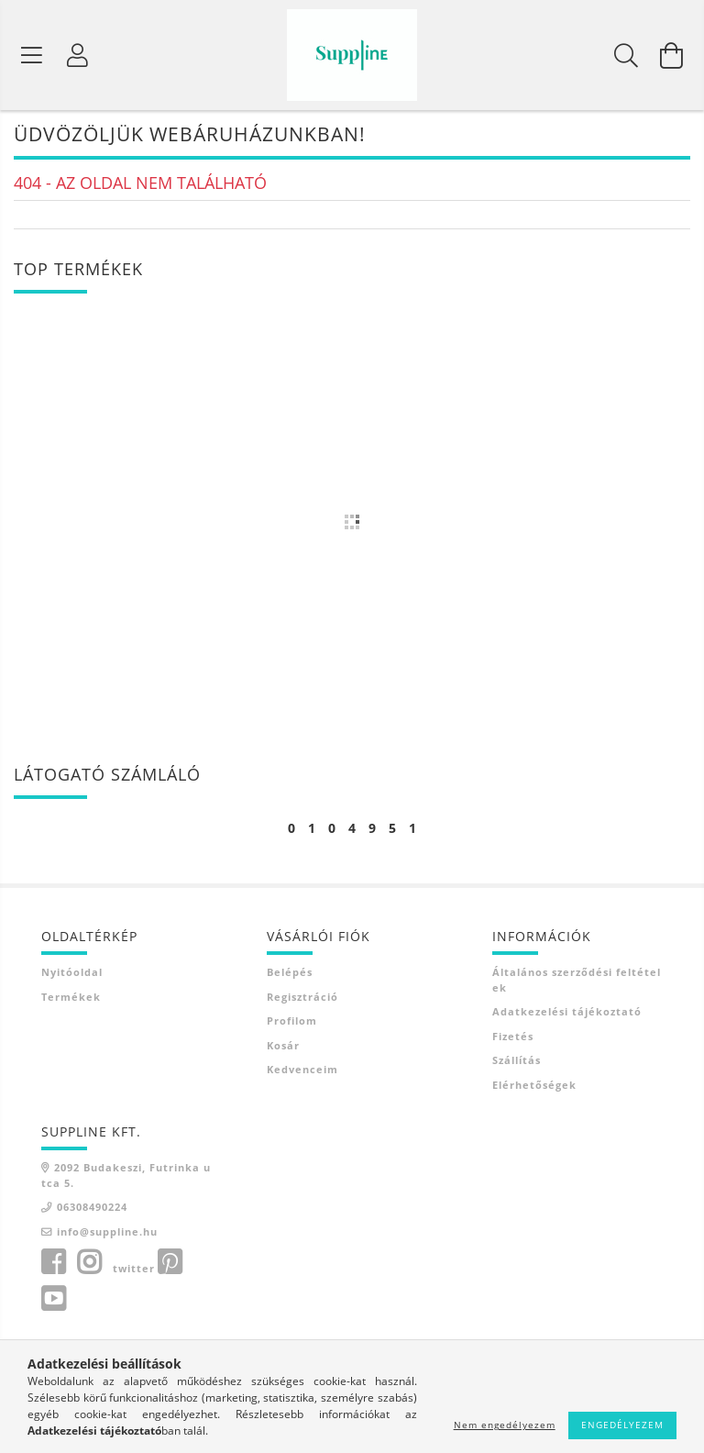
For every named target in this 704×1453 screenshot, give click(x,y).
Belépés (290, 974)
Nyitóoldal (72, 974)
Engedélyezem (622, 1424)
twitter (134, 1270)
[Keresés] (626, 55)
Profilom (292, 1022)
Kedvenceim (302, 1071)
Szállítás (516, 1062)
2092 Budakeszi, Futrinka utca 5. (126, 1177)
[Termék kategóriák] (32, 55)
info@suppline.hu (107, 1232)
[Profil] (78, 55)
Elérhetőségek (534, 1086)
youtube (53, 1300)
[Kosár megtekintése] (672, 55)
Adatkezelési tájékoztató (567, 1013)
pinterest (170, 1264)
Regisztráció (302, 997)
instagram (89, 1264)
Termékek (71, 997)
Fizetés (513, 1037)
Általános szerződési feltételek (576, 981)
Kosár (283, 1046)
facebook (53, 1264)
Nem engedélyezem (505, 1424)
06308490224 (92, 1208)
